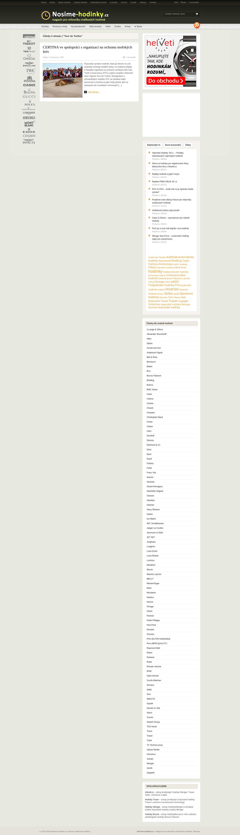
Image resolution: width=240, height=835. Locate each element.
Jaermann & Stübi (155, 532)
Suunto (150, 717)
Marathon (151, 565)
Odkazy (143, 2)
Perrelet (150, 629)
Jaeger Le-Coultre (155, 528)
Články (183, 2)
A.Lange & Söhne (155, 329)
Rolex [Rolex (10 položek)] (160, 294)
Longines (151, 546)
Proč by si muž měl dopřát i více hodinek (170, 228)
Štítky (188, 145)
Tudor (149, 740)
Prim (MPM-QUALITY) (157, 643)
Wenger (150, 763)
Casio (149, 394)
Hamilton (151, 500)
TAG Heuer (152, 726)
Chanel (150, 408)
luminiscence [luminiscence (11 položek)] (165, 278)
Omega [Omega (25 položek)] (159, 281)
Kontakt (153, 2)
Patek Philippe (153, 620)
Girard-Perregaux (155, 486)
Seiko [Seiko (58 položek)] (168, 293)
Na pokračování (78, 26)
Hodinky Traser (152, 799)
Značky (117, 26)
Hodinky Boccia (152, 814)
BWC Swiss (152, 389)
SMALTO (151, 699)
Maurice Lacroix (154, 574)
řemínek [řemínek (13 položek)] (152, 307)
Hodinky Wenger (152, 807)
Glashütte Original (155, 491)
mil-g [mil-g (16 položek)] (151, 281)
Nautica (150, 597)
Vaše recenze (95, 26)
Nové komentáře (173, 145)
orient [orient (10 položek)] (167, 282)
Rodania (150, 657)
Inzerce (124, 2)
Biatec (149, 366)
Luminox (150, 560)
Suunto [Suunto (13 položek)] (164, 297)
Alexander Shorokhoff (156, 334)
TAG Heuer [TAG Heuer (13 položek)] (174, 297)
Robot (149, 653)
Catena (150, 399)
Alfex (149, 339)
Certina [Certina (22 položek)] (152, 264)
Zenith (149, 768)
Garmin (150, 477)
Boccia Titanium (154, 375)
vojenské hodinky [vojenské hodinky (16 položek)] (171, 304)
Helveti (71, 831)
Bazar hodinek (65, 2)
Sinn (149, 694)
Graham (150, 496)
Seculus (150, 685)
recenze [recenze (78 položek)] (172, 289)
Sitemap (196, 831)
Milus (149, 588)
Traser (150, 736)
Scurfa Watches (154, 680)
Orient (149, 611)
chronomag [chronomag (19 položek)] (165, 264)
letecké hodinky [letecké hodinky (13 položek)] (179, 272)
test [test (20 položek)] (183, 297)
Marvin (150, 569)
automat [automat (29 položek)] (171, 257)
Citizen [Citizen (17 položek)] (152, 267)
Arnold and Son (154, 348)
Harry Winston (153, 509)
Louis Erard (152, 551)
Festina (150, 463)
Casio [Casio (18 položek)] (185, 260)
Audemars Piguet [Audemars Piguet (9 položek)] (157, 257)
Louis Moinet (152, 556)
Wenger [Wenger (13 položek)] (185, 304)
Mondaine (151, 592)
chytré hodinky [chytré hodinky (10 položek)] (179, 264)
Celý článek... (94, 92)
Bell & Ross (152, 357)
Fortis (149, 468)
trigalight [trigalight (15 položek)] (183, 301)
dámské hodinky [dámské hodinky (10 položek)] (165, 267)
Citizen (150, 426)
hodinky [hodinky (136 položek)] (155, 271)
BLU (149, 371)
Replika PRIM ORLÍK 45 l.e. (165, 181)
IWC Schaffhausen (155, 523)
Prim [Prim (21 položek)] (178, 285)
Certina (150, 403)
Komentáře (194, 2)
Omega (150, 606)
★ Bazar (138, 26)
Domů (43, 2)
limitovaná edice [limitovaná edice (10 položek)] (156, 275)
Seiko (149, 689)
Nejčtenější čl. (154, 145)
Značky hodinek (80, 2)
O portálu (113, 2)
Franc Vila (151, 472)
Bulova (150, 385)
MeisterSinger (153, 583)
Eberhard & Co (153, 445)
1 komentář (131, 57)
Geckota (150, 482)
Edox (149, 449)
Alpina (149, 343)
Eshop (52, 2)
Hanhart (150, 505)
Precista (150, 634)
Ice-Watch (151, 519)
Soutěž (133, 2)
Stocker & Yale (153, 708)
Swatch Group (153, 722)
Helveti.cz (149, 792)
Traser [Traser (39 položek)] (173, 301)
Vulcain (150, 759)
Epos (149, 454)
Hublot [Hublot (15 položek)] (166, 271)
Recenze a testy (60, 26)
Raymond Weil (153, 648)
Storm (149, 713)
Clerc (149, 431)
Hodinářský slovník (98, 2)
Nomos (150, 602)
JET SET (151, 537)
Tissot (149, 731)
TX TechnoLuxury (155, 745)
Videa (107, 26)
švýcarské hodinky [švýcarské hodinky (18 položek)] (169, 307)
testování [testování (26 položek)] (154, 301)
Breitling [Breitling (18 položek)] (177, 260)
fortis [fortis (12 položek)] (183, 267)
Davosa (150, 440)
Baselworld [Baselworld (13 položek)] (165, 260)
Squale (150, 703)
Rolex (149, 662)
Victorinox (151, 754)
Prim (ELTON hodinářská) (158, 639)
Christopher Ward (155, 417)
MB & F (150, 579)
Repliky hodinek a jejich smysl (165, 174)
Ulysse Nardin (153, 749)
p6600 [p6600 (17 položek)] (175, 281)
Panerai (150, 616)
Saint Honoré (153, 676)
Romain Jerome (154, 666)
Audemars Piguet (154, 352)
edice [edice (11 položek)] (177, 267)
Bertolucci (151, 362)
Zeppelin (151, 773)
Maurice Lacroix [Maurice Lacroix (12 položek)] (181, 278)
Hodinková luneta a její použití (165, 210)
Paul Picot (151, 625)
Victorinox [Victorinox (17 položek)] (154, 304)
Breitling (150, 380)
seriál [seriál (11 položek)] (176, 293)
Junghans (151, 542)
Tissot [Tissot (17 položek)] (164, 301)
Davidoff (150, 436)
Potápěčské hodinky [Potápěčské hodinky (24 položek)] (161, 285)
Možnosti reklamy (83, 831)
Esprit (149, 459)
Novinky (45, 26)
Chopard (151, 412)
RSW (149, 671)
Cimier (150, 422)
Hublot (150, 514)
